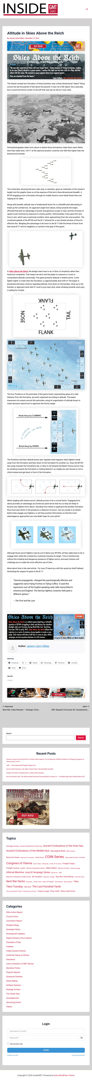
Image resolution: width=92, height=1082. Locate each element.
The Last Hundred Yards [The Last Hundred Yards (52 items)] (46, 886)
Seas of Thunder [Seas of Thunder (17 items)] (48, 882)
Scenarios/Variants (14, 976)
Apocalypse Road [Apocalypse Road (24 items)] (58, 851)
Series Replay (12, 981)
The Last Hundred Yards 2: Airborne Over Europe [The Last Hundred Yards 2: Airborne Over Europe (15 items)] (21, 891)
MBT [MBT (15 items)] (60, 872)
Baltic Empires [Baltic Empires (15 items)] (70, 851)
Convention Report (14, 921)
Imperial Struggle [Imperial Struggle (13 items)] (75, 868)
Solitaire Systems (13, 985)
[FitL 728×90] (46, 693)
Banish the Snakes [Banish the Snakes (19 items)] (13, 857)
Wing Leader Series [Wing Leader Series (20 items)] (68, 891)
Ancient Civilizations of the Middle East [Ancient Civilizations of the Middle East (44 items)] (27, 850)
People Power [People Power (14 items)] (37, 882)
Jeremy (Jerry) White (38, 646)
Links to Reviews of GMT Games (20, 964)
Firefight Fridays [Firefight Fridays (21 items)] (69, 864)
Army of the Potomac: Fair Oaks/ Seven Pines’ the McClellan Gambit (30, 769)
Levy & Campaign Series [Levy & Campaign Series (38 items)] (37, 872)
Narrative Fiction (13, 968)
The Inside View (13, 994)
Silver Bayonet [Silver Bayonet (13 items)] (59, 882)
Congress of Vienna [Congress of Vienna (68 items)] (19, 863)
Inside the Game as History (17, 955)
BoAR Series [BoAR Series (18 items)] (39, 857)
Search (8, 733)
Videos (9, 1006)
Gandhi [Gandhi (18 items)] (22, 868)
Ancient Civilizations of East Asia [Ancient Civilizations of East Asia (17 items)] (31, 846)
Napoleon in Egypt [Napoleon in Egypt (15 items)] (49, 877)
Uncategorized (12, 998)
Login (46, 1050)
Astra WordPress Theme (64, 1075)
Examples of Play (13, 942)
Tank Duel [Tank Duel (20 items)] (27, 887)
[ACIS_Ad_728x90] (46, 46)
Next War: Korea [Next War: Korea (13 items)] (79, 877)
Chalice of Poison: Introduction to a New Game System (25, 773)
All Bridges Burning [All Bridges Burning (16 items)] (12, 846)
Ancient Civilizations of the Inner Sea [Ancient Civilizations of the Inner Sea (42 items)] (63, 845)
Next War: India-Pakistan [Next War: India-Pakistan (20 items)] (65, 877)
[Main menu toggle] (87, 9)
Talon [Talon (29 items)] (76, 881)
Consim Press (12, 916)
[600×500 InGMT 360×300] (27, 807)
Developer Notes (13, 929)
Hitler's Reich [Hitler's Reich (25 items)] (51, 868)
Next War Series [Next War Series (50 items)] (15, 881)
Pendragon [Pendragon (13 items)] (29, 882)
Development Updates (15, 934)
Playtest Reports (13, 972)
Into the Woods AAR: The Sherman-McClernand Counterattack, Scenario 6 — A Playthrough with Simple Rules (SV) (45, 776)
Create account (12, 1055)
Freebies (10, 946)
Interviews (10, 959)
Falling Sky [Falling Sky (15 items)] (45, 864)
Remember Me (16, 1044)
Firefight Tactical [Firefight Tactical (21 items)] (12, 868)
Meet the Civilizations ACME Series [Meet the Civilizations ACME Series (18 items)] (18, 877)
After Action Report (14, 912)
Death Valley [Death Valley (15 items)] (37, 864)
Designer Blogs (12, 925)
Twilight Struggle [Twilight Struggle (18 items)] (43, 891)
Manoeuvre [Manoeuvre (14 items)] (54, 872)
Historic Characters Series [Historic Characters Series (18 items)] (35, 868)
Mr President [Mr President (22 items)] (37, 877)
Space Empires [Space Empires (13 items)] (68, 882)
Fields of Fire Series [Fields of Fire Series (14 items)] (55, 864)
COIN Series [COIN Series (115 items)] (54, 857)
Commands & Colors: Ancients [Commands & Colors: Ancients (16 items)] (75, 857)
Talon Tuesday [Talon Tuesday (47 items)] (14, 886)
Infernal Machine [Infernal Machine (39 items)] (15, 872)
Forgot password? (78, 1055)
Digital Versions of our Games (19, 938)
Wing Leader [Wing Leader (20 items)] (55, 891)
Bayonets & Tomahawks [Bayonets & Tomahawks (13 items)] (27, 857)
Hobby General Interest (16, 951)
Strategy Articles (13, 989)
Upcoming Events (13, 1002)
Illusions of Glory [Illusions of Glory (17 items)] (63, 868)
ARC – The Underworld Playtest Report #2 (21, 765)
